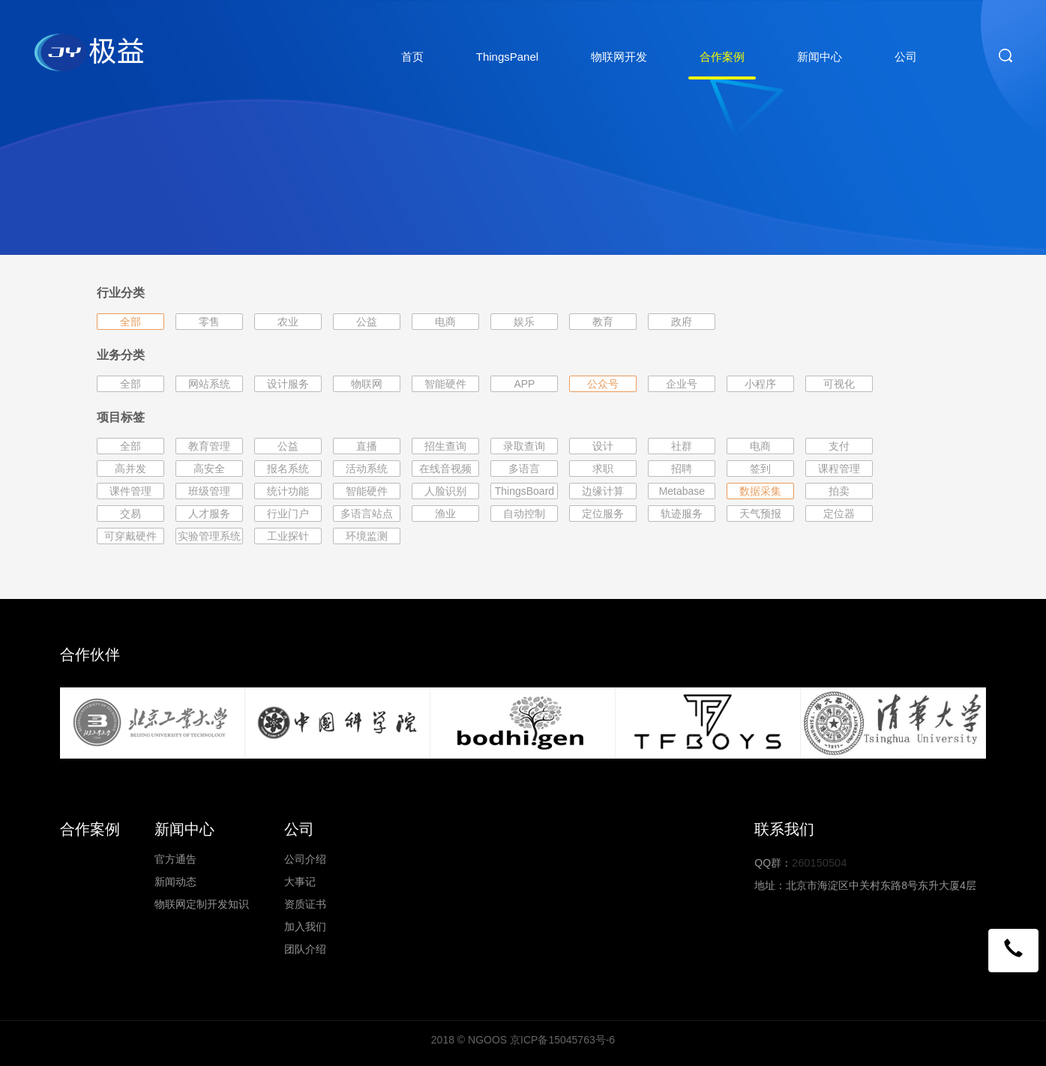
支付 (839, 446)
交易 (130, 514)
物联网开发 (619, 56)
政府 (681, 322)
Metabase (682, 491)
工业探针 (288, 536)
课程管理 (839, 469)
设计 (602, 446)
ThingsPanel (507, 56)
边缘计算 (603, 491)
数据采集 (760, 491)
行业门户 (288, 514)
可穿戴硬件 (130, 536)
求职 (602, 469)
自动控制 (524, 514)
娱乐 (524, 322)
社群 (681, 446)
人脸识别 (445, 491)
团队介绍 (305, 949)
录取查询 (524, 446)
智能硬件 (445, 384)
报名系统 (288, 469)
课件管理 (130, 491)
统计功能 (288, 491)
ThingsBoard (524, 491)
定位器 (839, 514)
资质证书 (305, 904)
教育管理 (209, 446)
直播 (366, 446)
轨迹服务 (682, 514)
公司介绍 (305, 859)
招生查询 (445, 446)
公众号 (603, 384)
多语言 (524, 469)
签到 (760, 469)
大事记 (300, 882)
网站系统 (209, 384)
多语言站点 (366, 514)
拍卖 (839, 491)
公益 (366, 322)
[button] (1013, 949)
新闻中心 (819, 56)
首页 (412, 56)
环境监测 (367, 536)
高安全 (209, 469)
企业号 (681, 384)
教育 (602, 322)
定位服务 (603, 514)
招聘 (681, 469)
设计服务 (288, 384)
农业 (287, 322)
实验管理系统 (209, 536)
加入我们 (305, 927)
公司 (906, 56)
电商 (445, 322)
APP (524, 384)
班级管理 (209, 491)
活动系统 (367, 469)
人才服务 (209, 514)
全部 (130, 322)
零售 (209, 322)
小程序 (760, 384)
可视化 (839, 384)
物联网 (366, 384)
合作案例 (722, 56)
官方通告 (175, 859)
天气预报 (760, 514)
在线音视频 (445, 469)
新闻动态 (175, 882)
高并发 (130, 469)
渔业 (445, 514)
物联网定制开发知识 (201, 904)
